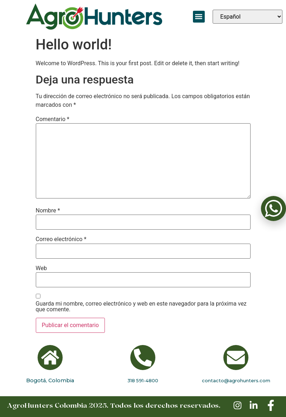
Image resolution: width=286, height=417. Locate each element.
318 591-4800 (142, 380)
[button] (199, 17)
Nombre (48, 211)
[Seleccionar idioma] (247, 17)
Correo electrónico (61, 239)
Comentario (52, 119)
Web (41, 268)
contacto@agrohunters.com (236, 380)
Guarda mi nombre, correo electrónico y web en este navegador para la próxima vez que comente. (141, 306)
